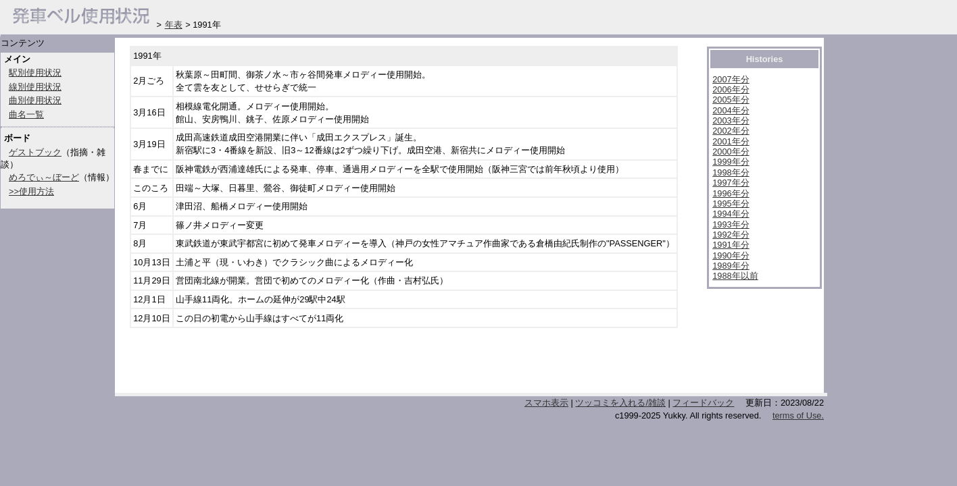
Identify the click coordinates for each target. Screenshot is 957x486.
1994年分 (730, 214)
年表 (173, 25)
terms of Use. (798, 415)
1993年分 (730, 224)
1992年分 (730, 235)
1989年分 (730, 266)
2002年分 (730, 131)
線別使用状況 (35, 87)
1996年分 (730, 193)
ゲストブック (35, 152)
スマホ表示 (546, 403)
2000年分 (730, 151)
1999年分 (730, 162)
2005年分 (730, 99)
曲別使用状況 (35, 100)
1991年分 (730, 245)
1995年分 (730, 203)
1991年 (147, 56)
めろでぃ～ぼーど (44, 177)
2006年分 (730, 89)
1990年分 (730, 255)
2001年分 (730, 141)
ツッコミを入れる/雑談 (620, 403)
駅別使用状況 (35, 73)
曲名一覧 (26, 114)
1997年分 (730, 183)
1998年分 (730, 172)
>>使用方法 (31, 191)
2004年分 (730, 110)
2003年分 (730, 120)
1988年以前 (735, 276)
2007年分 (730, 79)
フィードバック (703, 403)
